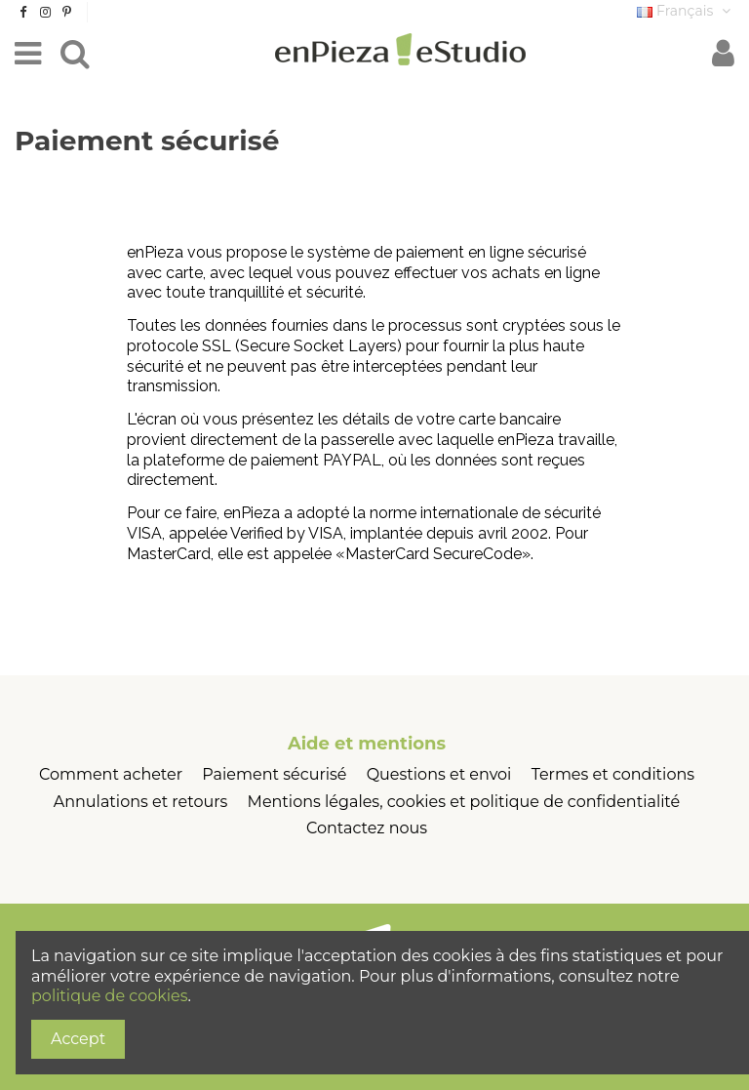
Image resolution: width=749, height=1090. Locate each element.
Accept (78, 1038)
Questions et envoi (439, 774)
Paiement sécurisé (274, 774)
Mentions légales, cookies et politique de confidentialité (464, 801)
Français (685, 11)
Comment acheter (110, 774)
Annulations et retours (141, 801)
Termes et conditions (613, 774)
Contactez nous (366, 828)
